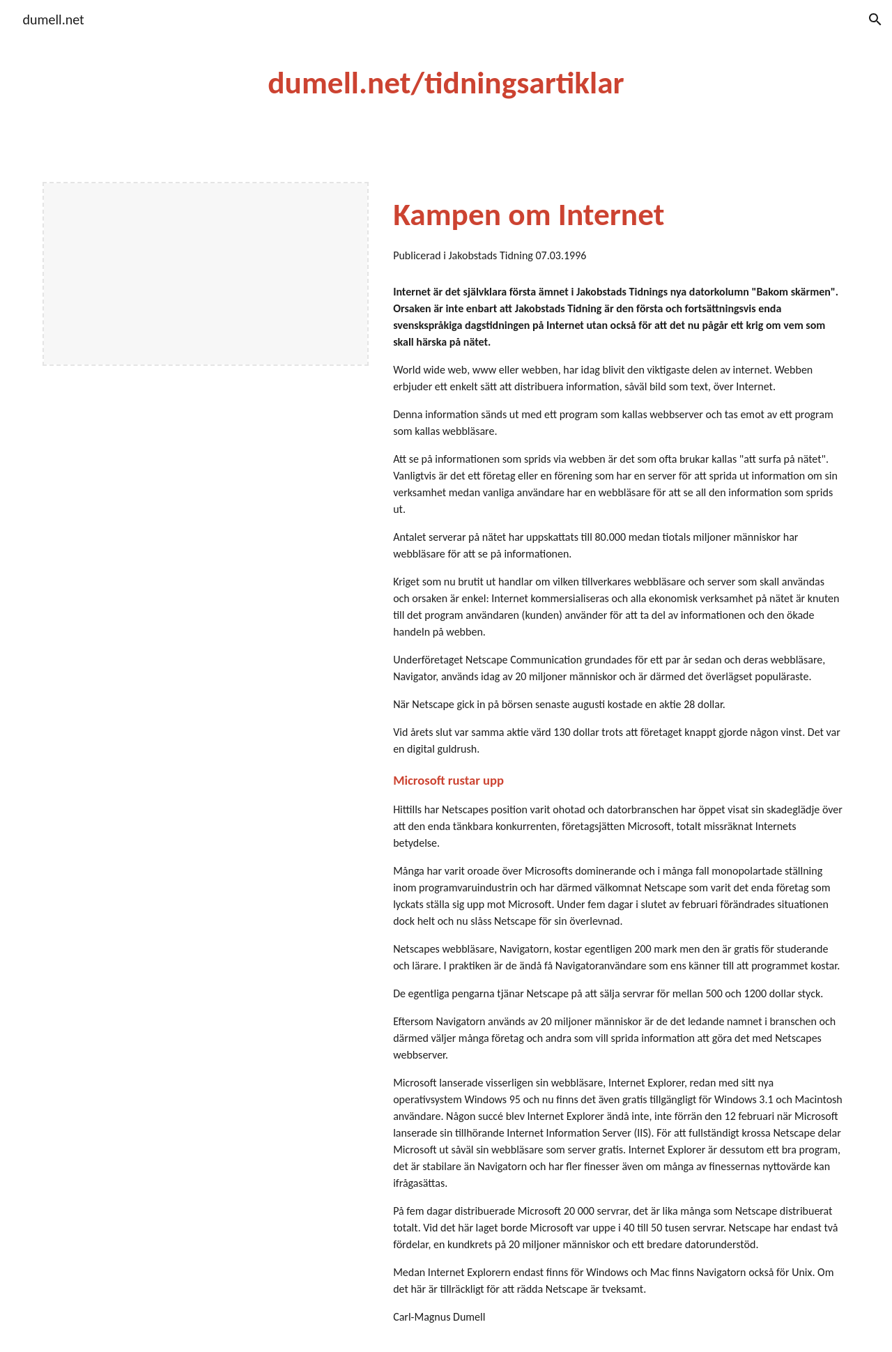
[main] (445, 83)
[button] (875, 19)
